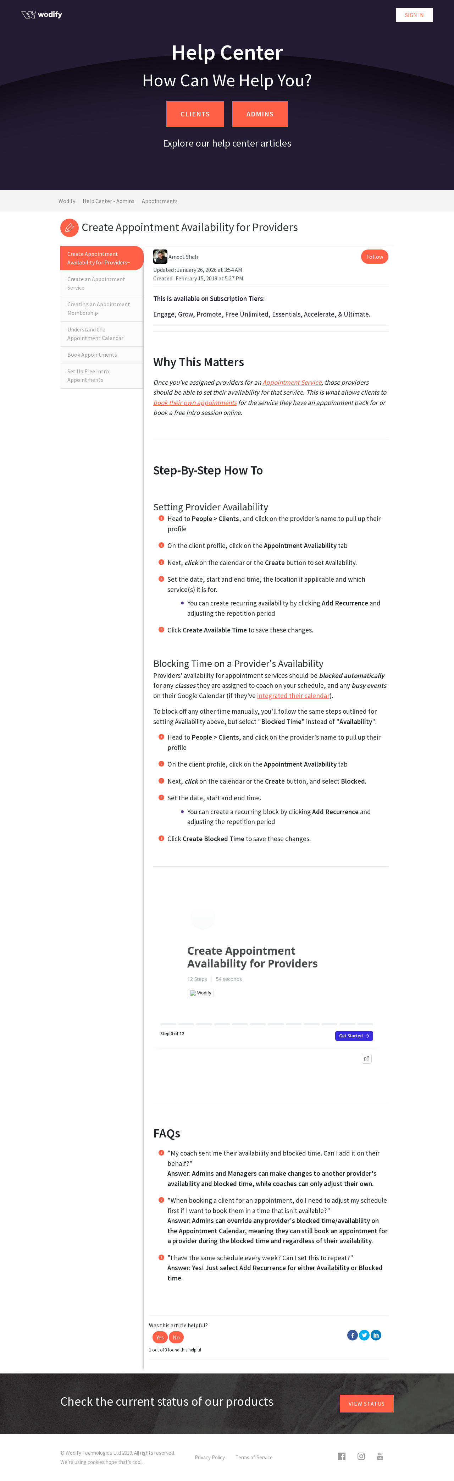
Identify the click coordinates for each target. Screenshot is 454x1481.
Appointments (160, 200)
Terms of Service (254, 1457)
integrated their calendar (293, 695)
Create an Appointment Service (96, 283)
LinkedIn (376, 1335)
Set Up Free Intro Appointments (88, 375)
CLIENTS (195, 113)
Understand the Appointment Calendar (95, 333)
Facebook (352, 1335)
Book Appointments (92, 354)
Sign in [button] (414, 14)
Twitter (364, 1335)
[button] (160, 1337)
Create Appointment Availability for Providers (97, 258)
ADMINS (260, 113)
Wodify (67, 200)
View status (367, 1403)
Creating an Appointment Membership (98, 308)
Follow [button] (374, 256)
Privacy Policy (210, 1457)
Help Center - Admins (108, 200)
